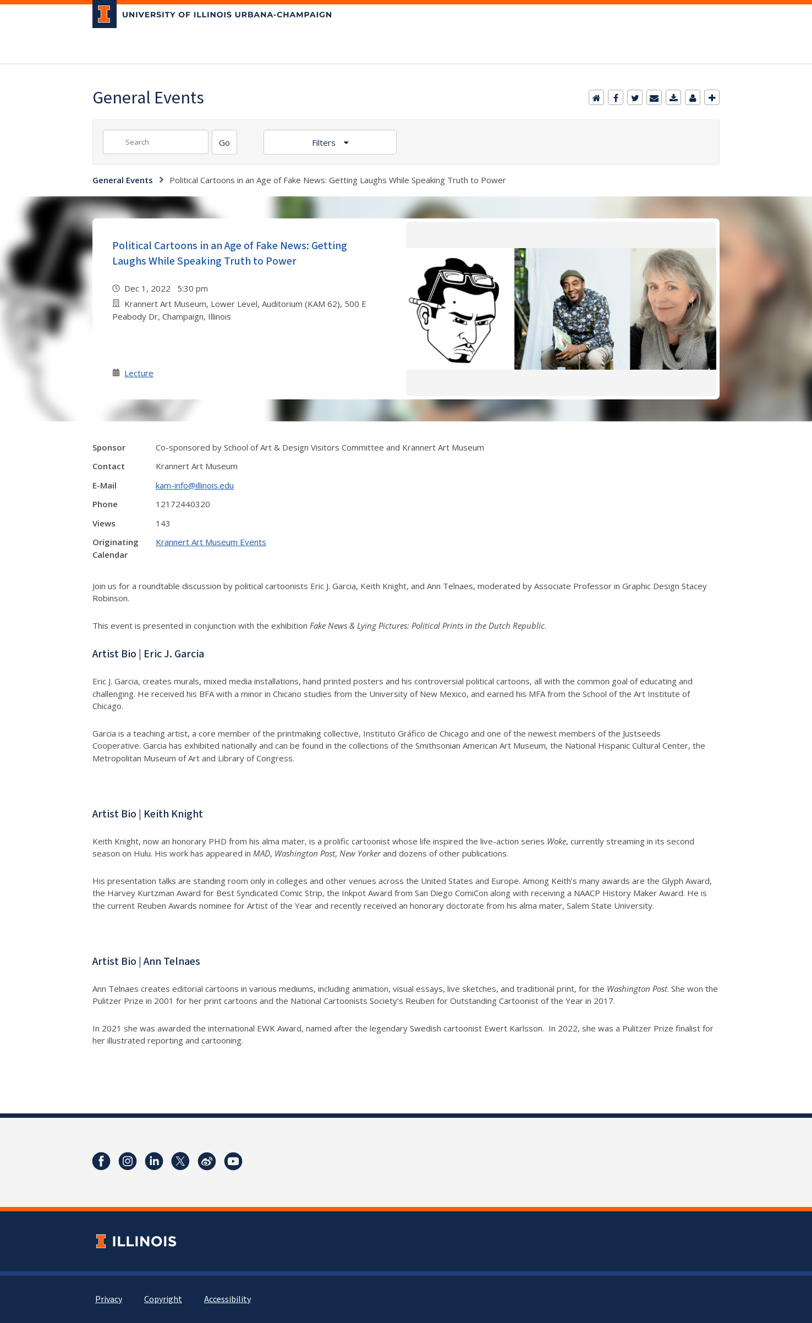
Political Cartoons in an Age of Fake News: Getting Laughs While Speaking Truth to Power (229, 253)
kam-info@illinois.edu (195, 485)
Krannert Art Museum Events (211, 541)
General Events (122, 179)
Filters (325, 142)
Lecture (138, 372)
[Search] (224, 142)
